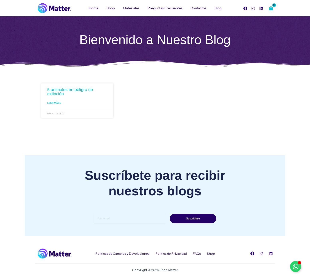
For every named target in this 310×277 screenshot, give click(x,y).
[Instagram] (253, 8)
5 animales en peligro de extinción (70, 91)
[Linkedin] (261, 8)
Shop (112, 8)
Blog (214, 8)
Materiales (131, 8)
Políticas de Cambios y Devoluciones (122, 253)
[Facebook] (245, 8)
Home (97, 8)
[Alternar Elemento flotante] (295, 266)
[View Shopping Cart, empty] (271, 8)
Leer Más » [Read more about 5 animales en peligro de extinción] (54, 103)
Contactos (197, 8)
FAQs (197, 253)
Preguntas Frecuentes (164, 8)
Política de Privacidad (171, 253)
